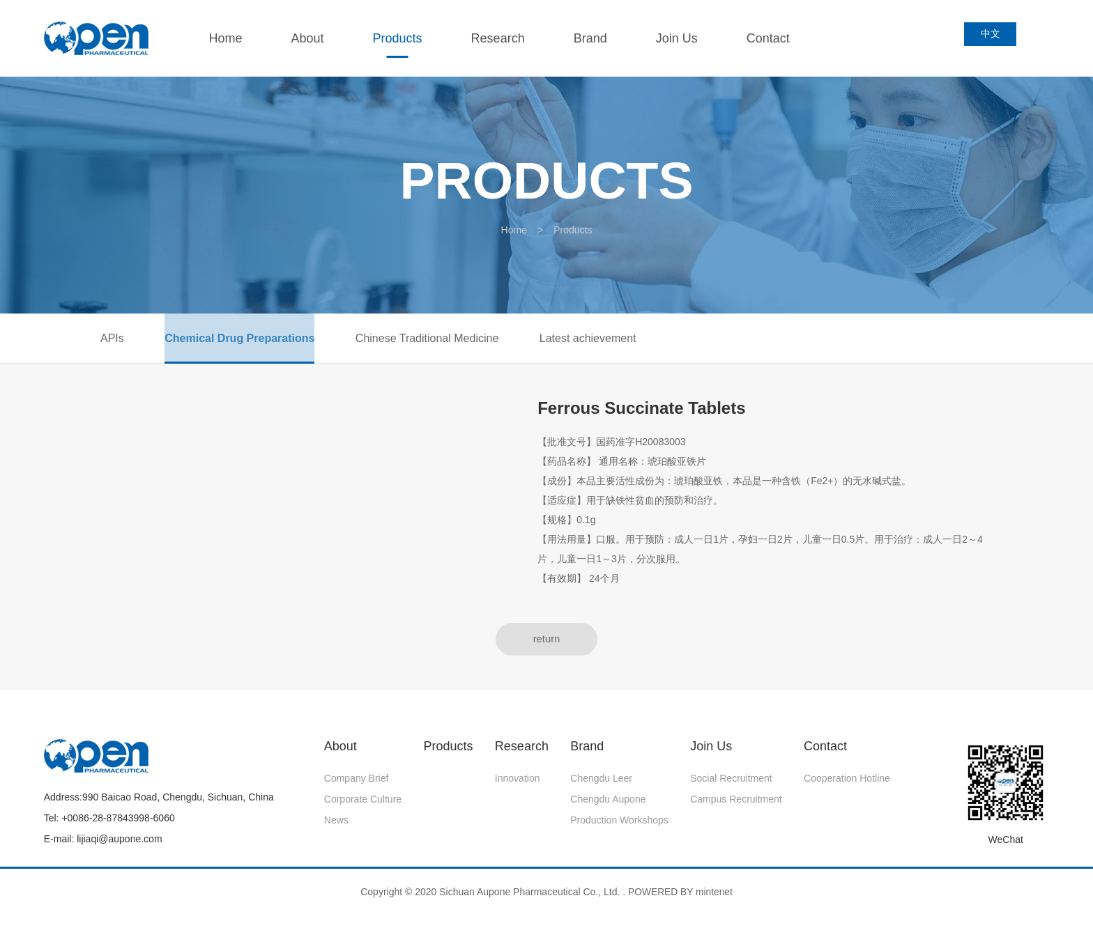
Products (403, 38)
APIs (112, 341)
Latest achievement (622, 341)
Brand (596, 38)
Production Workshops (619, 828)
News (336, 828)
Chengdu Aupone (607, 807)
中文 (994, 37)
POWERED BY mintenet (680, 900)
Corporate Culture (363, 807)
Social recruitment (731, 786)
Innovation (517, 786)
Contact (773, 38)
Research (503, 38)
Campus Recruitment (736, 807)
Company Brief (356, 786)
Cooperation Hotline (847, 786)
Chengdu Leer (601, 786)
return (546, 646)
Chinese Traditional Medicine (450, 341)
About (313, 38)
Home (231, 38)
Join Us (682, 38)
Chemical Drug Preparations (251, 341)
